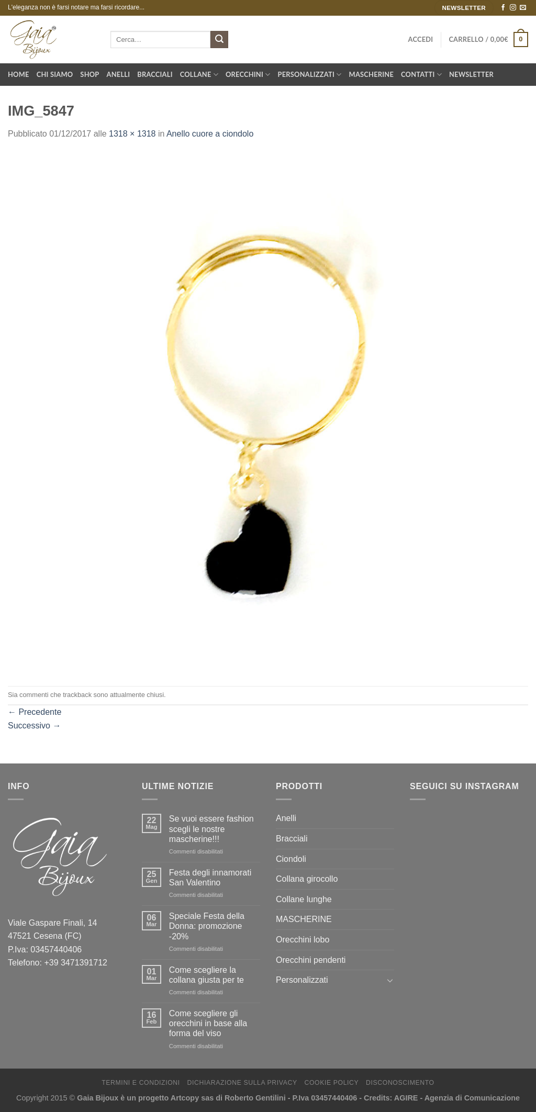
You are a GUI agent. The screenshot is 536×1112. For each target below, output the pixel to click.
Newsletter (471, 74)
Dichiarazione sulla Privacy (242, 1082)
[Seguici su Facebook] (503, 8)
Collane (199, 75)
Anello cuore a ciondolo (209, 133)
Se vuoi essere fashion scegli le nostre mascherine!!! (211, 828)
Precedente (34, 711)
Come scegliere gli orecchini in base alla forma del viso (208, 1023)
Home (18, 74)
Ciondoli (291, 859)
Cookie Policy (331, 1082)
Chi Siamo (55, 74)
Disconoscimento (400, 1082)
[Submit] (219, 40)
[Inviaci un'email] (523, 8)
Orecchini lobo (302, 939)
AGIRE (406, 1098)
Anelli (118, 74)
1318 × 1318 (132, 133)
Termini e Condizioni (141, 1082)
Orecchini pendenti (310, 960)
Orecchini (248, 75)
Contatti (421, 75)
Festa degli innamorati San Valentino (210, 877)
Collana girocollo (307, 878)
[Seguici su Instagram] (513, 8)
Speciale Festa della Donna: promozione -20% (206, 926)
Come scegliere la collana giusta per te (206, 974)
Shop (89, 74)
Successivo (34, 725)
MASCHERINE (304, 919)
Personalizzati (310, 75)
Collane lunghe (304, 899)
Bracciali (154, 74)
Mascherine (371, 74)
